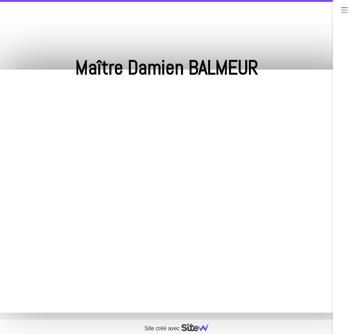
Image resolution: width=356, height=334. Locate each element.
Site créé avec (180, 328)
